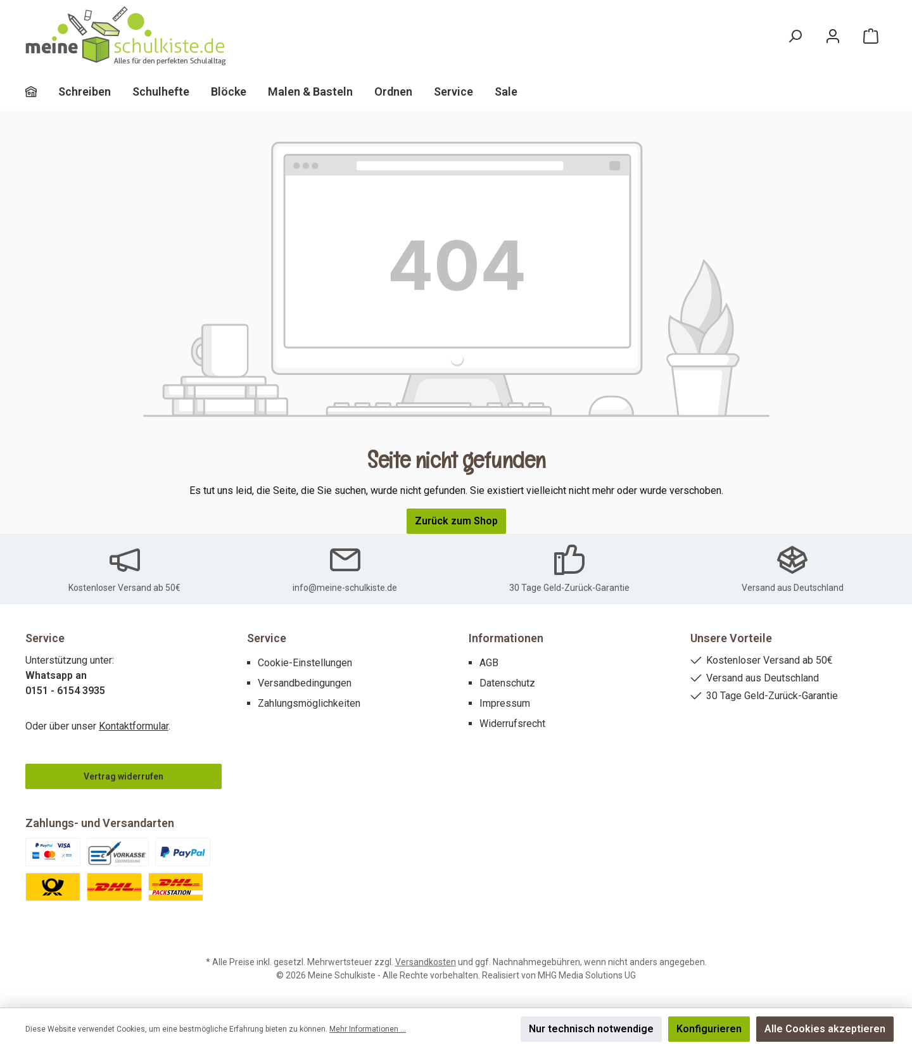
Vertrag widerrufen (123, 776)
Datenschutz (507, 683)
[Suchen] (795, 36)
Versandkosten (425, 962)
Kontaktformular (133, 726)
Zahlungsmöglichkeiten (309, 703)
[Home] (41, 92)
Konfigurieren (709, 1029)
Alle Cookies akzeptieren (824, 1029)
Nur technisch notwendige (591, 1029)
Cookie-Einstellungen (305, 663)
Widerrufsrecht (512, 724)
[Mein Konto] (833, 36)
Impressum (504, 703)
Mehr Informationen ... (367, 1029)
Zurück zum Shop (456, 521)
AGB (488, 663)
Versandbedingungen (305, 683)
